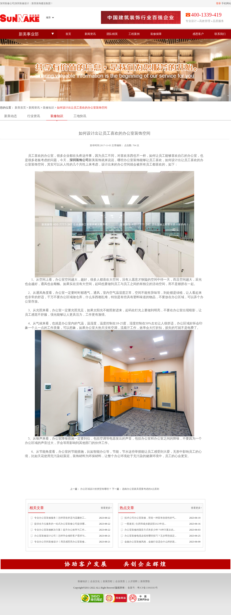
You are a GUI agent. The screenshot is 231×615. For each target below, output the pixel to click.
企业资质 (120, 581)
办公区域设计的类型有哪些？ (95, 489)
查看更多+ (106, 507)
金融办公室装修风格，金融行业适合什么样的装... (150, 541)
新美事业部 (29, 34)
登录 (218, 3)
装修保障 (156, 33)
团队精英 (112, 33)
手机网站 (226, 3)
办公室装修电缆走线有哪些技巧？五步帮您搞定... (150, 535)
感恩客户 (198, 33)
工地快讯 (79, 116)
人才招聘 (132, 581)
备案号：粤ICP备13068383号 (143, 587)
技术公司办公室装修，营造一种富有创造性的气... (150, 517)
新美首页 (20, 107)
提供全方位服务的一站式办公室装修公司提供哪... (60, 523)
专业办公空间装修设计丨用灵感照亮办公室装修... (60, 541)
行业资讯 (33, 116)
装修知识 (48, 107)
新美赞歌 (145, 581)
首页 (68, 33)
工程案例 (134, 33)
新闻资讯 (90, 33)
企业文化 (95, 581)
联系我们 (220, 33)
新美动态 (10, 116)
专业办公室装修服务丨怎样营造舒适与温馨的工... (60, 517)
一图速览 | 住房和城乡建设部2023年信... (145, 523)
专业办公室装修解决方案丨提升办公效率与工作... (60, 529)
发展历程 (107, 581)
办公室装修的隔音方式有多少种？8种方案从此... (149, 529)
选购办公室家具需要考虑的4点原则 (140, 489)
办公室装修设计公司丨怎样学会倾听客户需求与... (60, 535)
